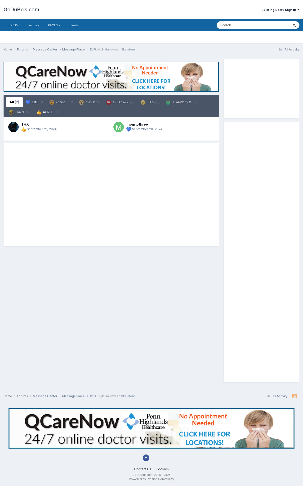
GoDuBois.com (21, 9)
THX (25, 124)
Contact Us (142, 469)
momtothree (137, 124)
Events (74, 25)
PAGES (54, 25)
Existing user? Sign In (280, 10)
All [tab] (14, 102)
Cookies (162, 469)
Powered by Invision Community (151, 479)
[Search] (243, 25)
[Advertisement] (111, 194)
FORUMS (14, 25)
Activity (34, 25)
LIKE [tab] (34, 102)
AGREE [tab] (47, 112)
